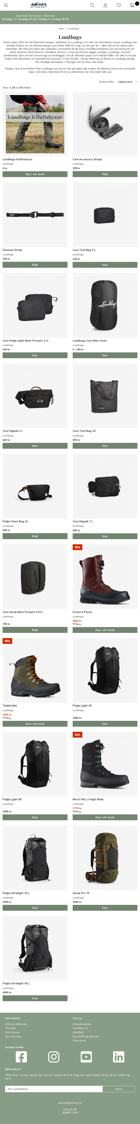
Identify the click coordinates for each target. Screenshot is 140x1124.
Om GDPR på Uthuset (85, 1036)
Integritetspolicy (82, 1024)
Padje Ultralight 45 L (16, 983)
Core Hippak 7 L (83, 521)
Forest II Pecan (82, 612)
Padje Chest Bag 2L (15, 521)
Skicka (118, 1089)
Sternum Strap (12, 250)
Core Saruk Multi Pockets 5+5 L (23, 612)
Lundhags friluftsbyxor (17, 159)
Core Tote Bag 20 (84, 431)
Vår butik (10, 1028)
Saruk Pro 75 (81, 893)
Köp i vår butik (35, 174)
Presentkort (79, 1040)
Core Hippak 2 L (13, 431)
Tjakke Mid (10, 705)
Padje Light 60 (12, 799)
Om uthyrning (13, 1036)
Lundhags (73, 28)
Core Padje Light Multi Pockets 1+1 (25, 340)
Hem (61, 28)
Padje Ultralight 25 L (16, 893)
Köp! (105, 264)
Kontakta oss (80, 1028)
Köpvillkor (78, 1032)
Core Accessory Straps (87, 159)
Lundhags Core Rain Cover (90, 340)
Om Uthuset (12, 1032)
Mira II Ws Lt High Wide (88, 799)
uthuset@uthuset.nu (70, 1102)
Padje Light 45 (82, 705)
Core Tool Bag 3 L (84, 250)
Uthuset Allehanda (16, 1024)
